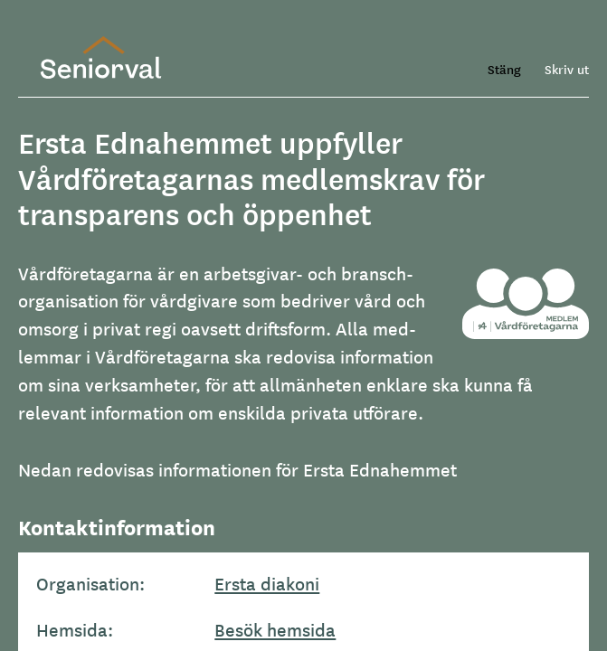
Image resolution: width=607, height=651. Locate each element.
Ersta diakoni (266, 583)
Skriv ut (567, 69)
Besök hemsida (275, 629)
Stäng (504, 69)
